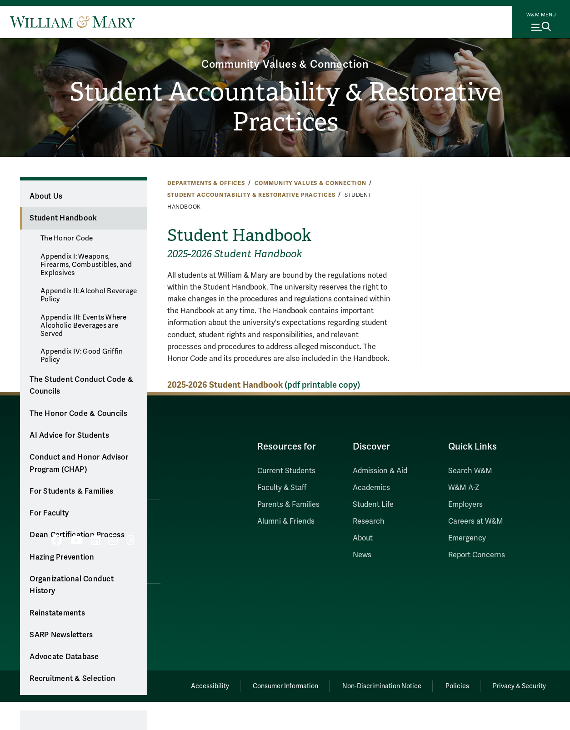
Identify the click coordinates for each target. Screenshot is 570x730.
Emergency (467, 538)
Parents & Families (288, 504)
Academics (371, 487)
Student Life (373, 504)
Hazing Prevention (62, 557)
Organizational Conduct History (72, 585)
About (363, 538)
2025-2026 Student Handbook (225, 385)
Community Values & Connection (285, 62)
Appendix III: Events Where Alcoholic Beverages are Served (83, 325)
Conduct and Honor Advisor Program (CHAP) (79, 463)
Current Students (286, 470)
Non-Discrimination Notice (375, 685)
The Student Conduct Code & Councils (81, 385)
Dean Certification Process (77, 535)
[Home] (72, 21)
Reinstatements (57, 613)
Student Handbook (63, 218)
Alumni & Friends (286, 521)
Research (369, 521)
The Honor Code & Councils (78, 413)
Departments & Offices (206, 183)
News (362, 555)
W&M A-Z (464, 487)
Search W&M (470, 470)
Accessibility (198, 685)
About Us (46, 196)
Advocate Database (64, 656)
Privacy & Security (518, 685)
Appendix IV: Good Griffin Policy (81, 355)
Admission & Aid (380, 470)
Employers (465, 504)
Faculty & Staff (281, 487)
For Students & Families (71, 491)
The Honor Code (66, 238)
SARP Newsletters (61, 635)
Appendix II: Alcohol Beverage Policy (88, 295)
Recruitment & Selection (72, 678)
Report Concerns (476, 555)
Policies (453, 685)
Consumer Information (276, 685)
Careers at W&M (475, 521)
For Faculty (49, 513)
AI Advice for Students (69, 435)
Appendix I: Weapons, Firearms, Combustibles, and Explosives (86, 264)
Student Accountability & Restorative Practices (285, 107)
